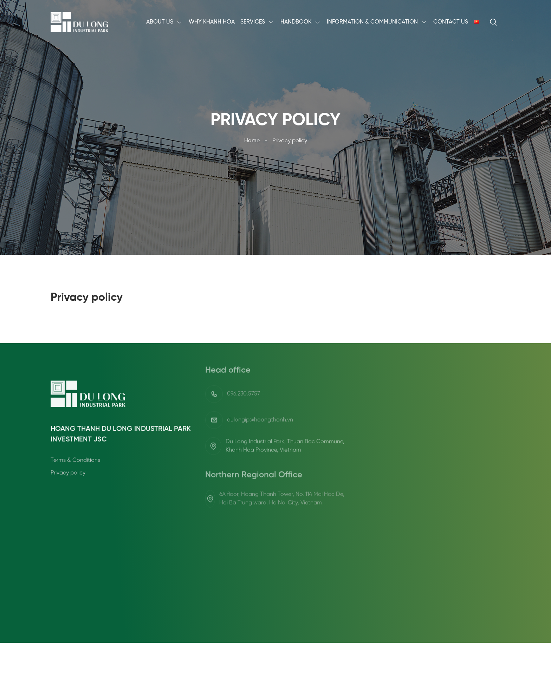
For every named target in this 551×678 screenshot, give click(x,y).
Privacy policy (68, 496)
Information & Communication (372, 22)
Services (252, 22)
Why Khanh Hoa (212, 22)
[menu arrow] (179, 22)
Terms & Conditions (75, 484)
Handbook (295, 22)
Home (252, 141)
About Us (159, 22)
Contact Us (450, 22)
